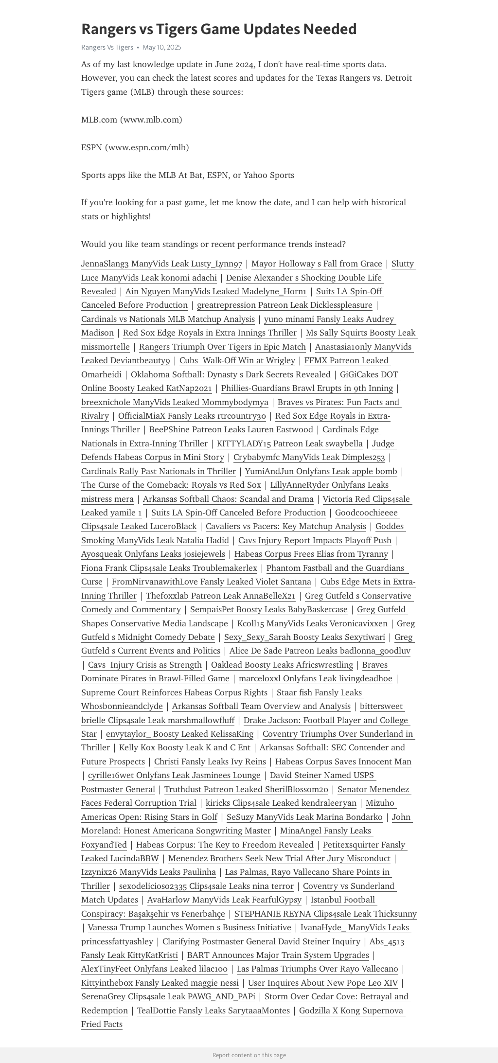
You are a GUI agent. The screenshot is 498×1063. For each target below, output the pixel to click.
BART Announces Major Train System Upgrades (278, 955)
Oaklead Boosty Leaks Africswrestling (282, 664)
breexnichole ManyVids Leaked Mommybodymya (174, 402)
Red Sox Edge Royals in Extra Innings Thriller (210, 332)
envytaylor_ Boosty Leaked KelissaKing (179, 733)
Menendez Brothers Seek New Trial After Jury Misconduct (279, 858)
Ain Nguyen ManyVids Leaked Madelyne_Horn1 (216, 291)
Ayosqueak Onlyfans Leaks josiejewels (153, 554)
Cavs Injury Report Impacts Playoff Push (314, 540)
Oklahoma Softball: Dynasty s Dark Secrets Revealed (231, 374)
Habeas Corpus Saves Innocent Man (343, 761)
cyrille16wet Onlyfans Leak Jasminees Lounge (174, 775)
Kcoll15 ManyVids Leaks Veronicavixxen (312, 623)
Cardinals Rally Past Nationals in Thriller (158, 471)
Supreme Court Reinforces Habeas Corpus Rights (174, 692)
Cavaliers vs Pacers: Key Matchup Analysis (286, 526)
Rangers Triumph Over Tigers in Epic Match (222, 346)
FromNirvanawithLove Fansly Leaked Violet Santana (211, 581)
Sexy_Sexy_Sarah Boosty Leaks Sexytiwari (304, 637)
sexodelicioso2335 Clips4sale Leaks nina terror (206, 886)
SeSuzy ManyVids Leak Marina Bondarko (305, 817)
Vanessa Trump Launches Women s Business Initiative (189, 927)
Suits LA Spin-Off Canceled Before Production (238, 512)
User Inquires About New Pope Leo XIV (323, 982)
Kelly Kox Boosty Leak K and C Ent (184, 747)
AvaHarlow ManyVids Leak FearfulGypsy (224, 899)
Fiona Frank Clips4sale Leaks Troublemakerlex (169, 568)
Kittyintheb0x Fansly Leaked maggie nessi (160, 982)
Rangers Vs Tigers (107, 47)
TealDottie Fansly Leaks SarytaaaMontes (213, 1010)
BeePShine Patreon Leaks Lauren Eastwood (231, 429)
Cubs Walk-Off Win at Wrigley (237, 360)
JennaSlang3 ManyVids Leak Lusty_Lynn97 (161, 263)
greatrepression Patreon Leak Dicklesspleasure (285, 305)
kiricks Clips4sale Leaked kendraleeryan (281, 802)
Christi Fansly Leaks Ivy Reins (210, 761)
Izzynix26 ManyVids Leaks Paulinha (148, 872)
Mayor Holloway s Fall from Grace (316, 263)
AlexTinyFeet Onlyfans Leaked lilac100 (154, 968)
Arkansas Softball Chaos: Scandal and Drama (228, 499)
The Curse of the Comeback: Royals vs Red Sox (171, 484)
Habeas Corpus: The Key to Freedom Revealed (225, 844)
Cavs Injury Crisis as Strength (145, 664)
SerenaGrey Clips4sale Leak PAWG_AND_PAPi (168, 996)
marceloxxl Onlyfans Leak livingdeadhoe (315, 678)
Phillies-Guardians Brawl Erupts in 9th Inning (307, 388)
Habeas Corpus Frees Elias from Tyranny (311, 554)
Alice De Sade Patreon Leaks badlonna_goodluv (320, 650)
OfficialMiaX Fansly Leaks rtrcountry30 (192, 415)
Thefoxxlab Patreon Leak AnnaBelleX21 (221, 595)
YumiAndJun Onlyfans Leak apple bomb (321, 471)
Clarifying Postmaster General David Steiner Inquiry (261, 941)
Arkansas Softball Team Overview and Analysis (261, 706)
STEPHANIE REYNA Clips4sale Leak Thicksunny (325, 913)
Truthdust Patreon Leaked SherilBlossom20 (246, 789)
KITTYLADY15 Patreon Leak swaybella (290, 443)
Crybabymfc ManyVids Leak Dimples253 (309, 457)
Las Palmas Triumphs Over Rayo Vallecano (317, 968)
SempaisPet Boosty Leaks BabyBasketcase (269, 609)
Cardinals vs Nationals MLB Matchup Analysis (168, 319)
